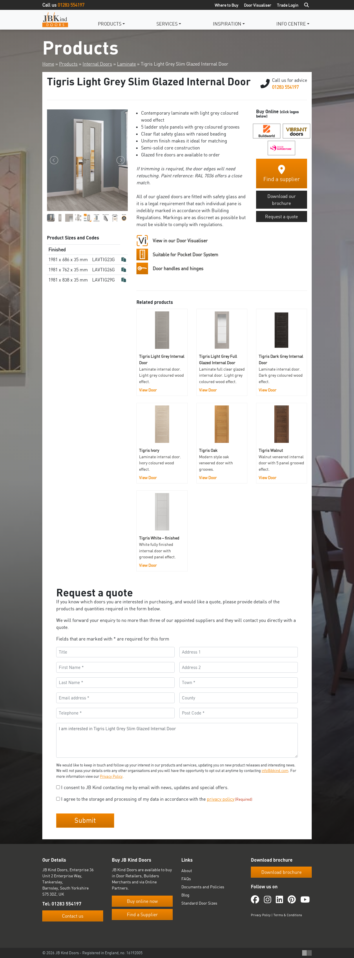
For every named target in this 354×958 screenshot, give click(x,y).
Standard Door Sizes (199, 903)
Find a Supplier (142, 914)
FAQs (186, 878)
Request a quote (281, 216)
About (186, 870)
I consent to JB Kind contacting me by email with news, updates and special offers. (145, 787)
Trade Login (287, 5)
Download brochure (281, 872)
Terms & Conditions (287, 915)
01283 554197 (71, 5)
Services (167, 24)
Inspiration (227, 24)
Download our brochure (281, 199)
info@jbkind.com (275, 770)
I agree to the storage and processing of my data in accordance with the (156, 799)
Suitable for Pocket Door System (185, 254)
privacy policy (220, 799)
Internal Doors (97, 64)
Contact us (72, 916)
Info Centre (291, 24)
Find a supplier (281, 174)
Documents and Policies (202, 886)
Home (48, 64)
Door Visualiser (257, 5)
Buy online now (142, 901)
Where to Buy (226, 5)
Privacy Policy (111, 776)
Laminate (126, 64)
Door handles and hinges (178, 268)
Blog (185, 894)
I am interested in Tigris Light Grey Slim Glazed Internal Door (177, 740)
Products (109, 24)
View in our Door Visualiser (180, 240)
